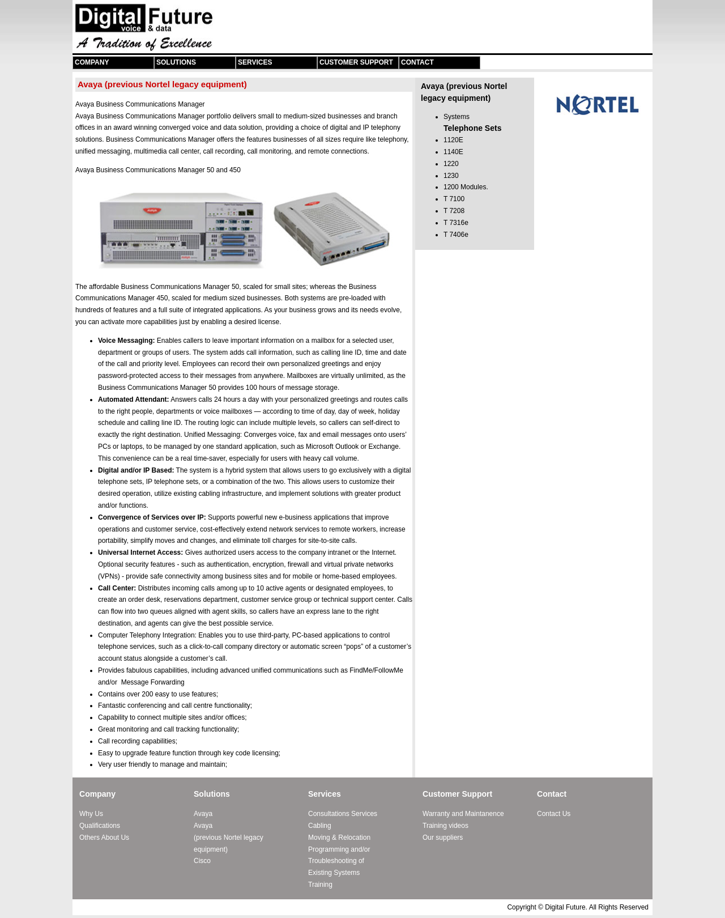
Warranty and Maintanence (463, 814)
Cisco (202, 861)
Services (255, 62)
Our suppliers (443, 838)
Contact (417, 62)
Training (320, 885)
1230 (451, 176)
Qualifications (99, 826)
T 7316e (455, 223)
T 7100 (453, 199)
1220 (451, 164)
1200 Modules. (465, 187)
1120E (453, 140)
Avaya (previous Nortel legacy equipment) (228, 837)
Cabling (319, 826)
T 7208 (453, 211)
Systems (456, 117)
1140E (453, 152)
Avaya (203, 814)
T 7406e (455, 235)
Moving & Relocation (339, 838)
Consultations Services (342, 814)
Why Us (91, 814)
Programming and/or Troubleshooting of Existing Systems (339, 861)
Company (92, 62)
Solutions (176, 62)
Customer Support (356, 62)
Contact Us (553, 814)
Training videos (445, 826)
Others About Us (104, 838)
